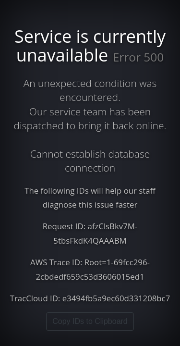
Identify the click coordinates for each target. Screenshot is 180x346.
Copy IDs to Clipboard (90, 321)
